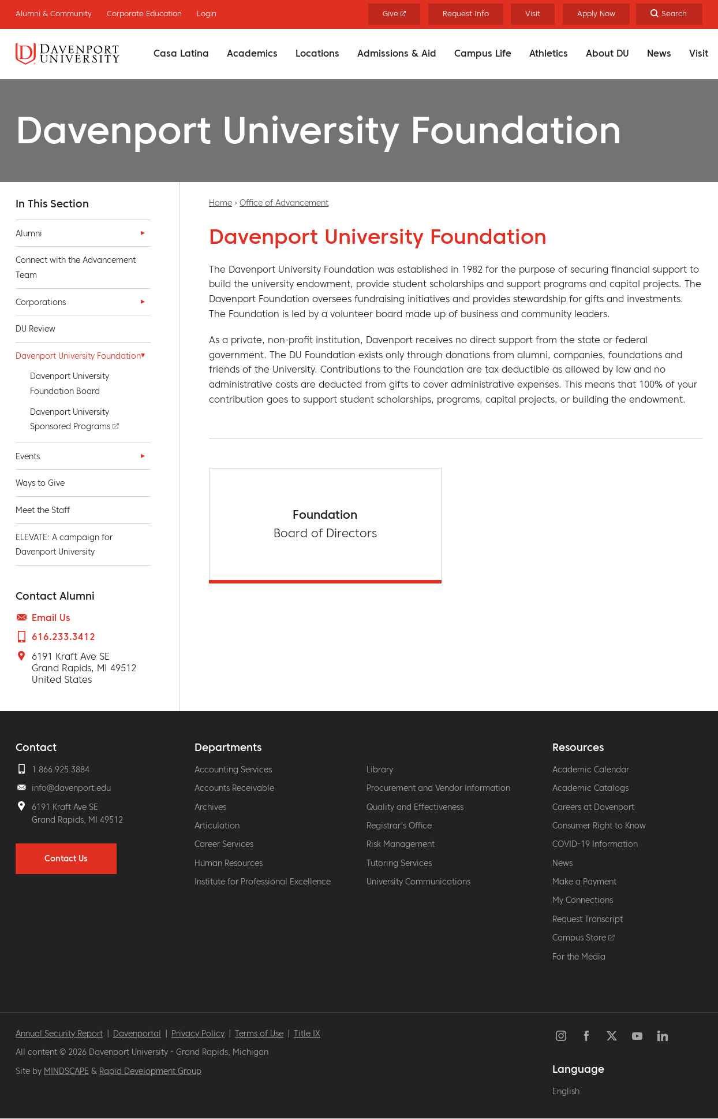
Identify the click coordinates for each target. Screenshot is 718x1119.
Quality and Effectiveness (415, 807)
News (659, 53)
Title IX (307, 1033)
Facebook (586, 1035)
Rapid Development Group (150, 1071)
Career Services (224, 844)
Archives (210, 807)
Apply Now (596, 13)
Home (220, 203)
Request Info (466, 13)
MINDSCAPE (66, 1071)
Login (206, 13)
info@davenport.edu (71, 788)
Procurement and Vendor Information (438, 788)
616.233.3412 (63, 636)
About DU (607, 53)
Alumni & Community (54, 13)
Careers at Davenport (593, 807)
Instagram (561, 1035)
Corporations (41, 302)
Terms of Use (259, 1033)
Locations (317, 53)
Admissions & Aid (396, 53)
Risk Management (401, 844)
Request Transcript (587, 919)
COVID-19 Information (595, 844)
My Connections (582, 900)
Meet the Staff (43, 510)
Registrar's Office (399, 825)
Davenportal (137, 1033)
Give (394, 13)
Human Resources (229, 863)
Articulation (217, 825)
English (565, 1091)
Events (28, 456)
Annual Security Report (59, 1033)
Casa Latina (181, 53)
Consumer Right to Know (599, 825)
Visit (698, 53)
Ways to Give (40, 483)
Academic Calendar (590, 769)
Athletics (548, 53)
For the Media (578, 956)
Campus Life (482, 53)
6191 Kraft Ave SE (65, 807)
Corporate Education (144, 13)
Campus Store (583, 937)
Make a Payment (584, 881)
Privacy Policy (198, 1033)
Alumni (29, 233)
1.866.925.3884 (60, 769)
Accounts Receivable (234, 788)
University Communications (418, 881)
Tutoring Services (399, 863)
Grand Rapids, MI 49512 (77, 820)
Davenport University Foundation (78, 356)
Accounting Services (233, 769)
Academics (252, 53)
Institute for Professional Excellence (263, 881)
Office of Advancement (284, 203)
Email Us (51, 617)
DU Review (35, 329)
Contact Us (66, 858)
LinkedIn (662, 1035)
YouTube (637, 1035)
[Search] (669, 14)
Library (380, 769)
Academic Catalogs (590, 788)
